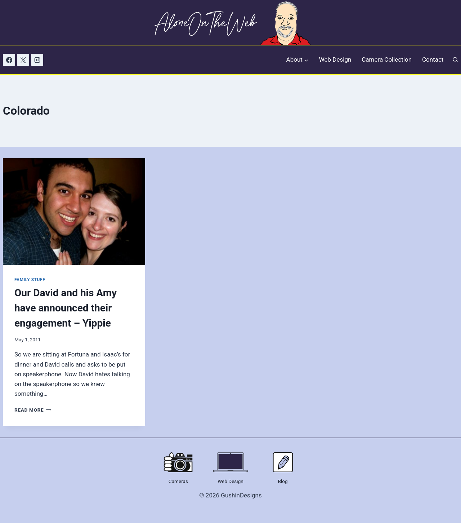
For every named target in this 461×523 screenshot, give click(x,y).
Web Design (335, 59)
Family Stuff (29, 279)
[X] (23, 60)
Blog (283, 481)
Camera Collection (387, 59)
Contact (432, 59)
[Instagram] (37, 60)
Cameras (178, 481)
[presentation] (74, 211)
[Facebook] (9, 60)
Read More (32, 410)
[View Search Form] (455, 60)
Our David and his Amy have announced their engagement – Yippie (65, 308)
